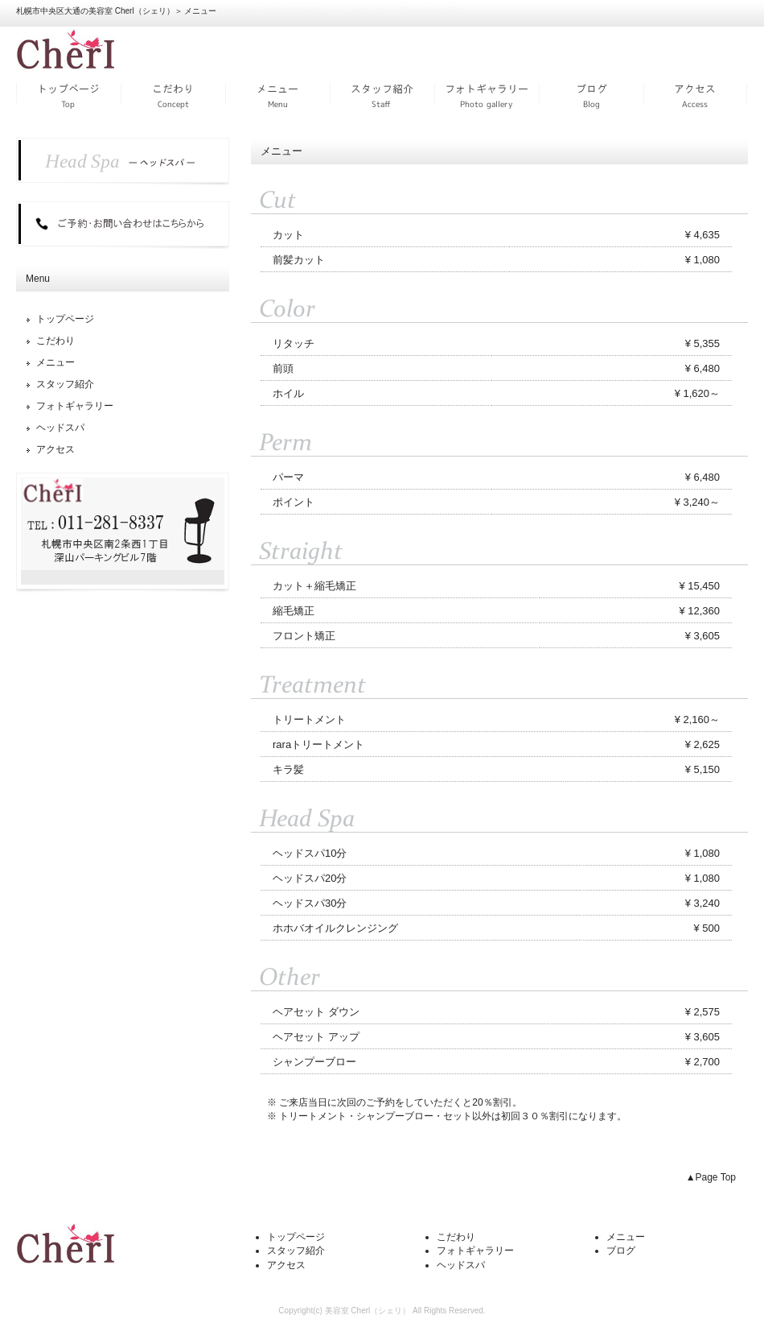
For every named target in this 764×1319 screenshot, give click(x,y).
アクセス (695, 95)
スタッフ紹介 (382, 95)
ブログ (591, 95)
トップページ (68, 95)
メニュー (277, 95)
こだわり (173, 95)
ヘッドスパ (60, 427)
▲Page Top (711, 1177)
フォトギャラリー (486, 95)
